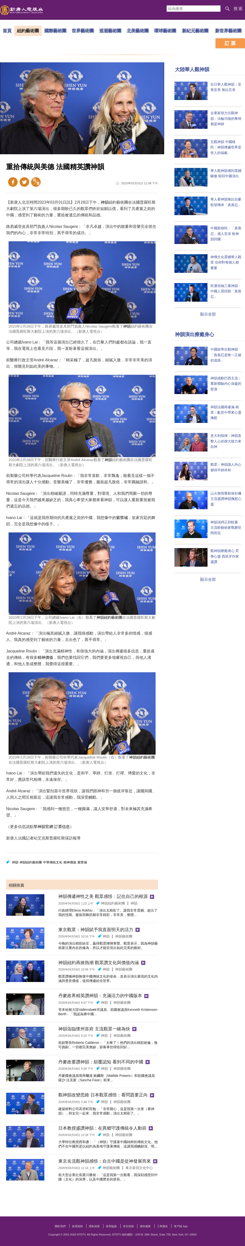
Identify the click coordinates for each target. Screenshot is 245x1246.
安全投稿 (128, 1226)
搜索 (238, 8)
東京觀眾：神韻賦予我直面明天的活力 (95, 929)
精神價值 (45, 657)
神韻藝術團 (123, 936)
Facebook (13, 182)
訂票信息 (62, 827)
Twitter (24, 182)
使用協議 (111, 1226)
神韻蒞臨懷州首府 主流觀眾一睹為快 (94, 1028)
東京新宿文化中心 (139, 1168)
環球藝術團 (165, 30)
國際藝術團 (55, 30)
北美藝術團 (138, 30)
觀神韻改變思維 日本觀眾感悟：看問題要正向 (103, 1094)
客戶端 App (181, 1226)
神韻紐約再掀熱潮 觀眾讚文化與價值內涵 (98, 962)
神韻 (105, 202)
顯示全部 (208, 314)
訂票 (231, 43)
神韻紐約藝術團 (109, 617)
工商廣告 (162, 1226)
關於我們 (60, 1226)
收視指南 (77, 1226)
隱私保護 (94, 1226)
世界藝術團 (83, 30)
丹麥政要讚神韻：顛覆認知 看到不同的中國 (100, 1061)
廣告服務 (145, 1226)
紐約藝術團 (28, 30)
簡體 (36, 182)
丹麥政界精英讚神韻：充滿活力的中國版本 (100, 995)
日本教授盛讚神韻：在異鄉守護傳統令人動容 (102, 1128)
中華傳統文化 (52, 862)
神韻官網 (45, 827)
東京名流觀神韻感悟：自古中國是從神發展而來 (104, 1161)
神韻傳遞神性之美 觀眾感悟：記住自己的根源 (103, 896)
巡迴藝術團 (110, 30)
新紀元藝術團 (195, 30)
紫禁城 (122, 518)
